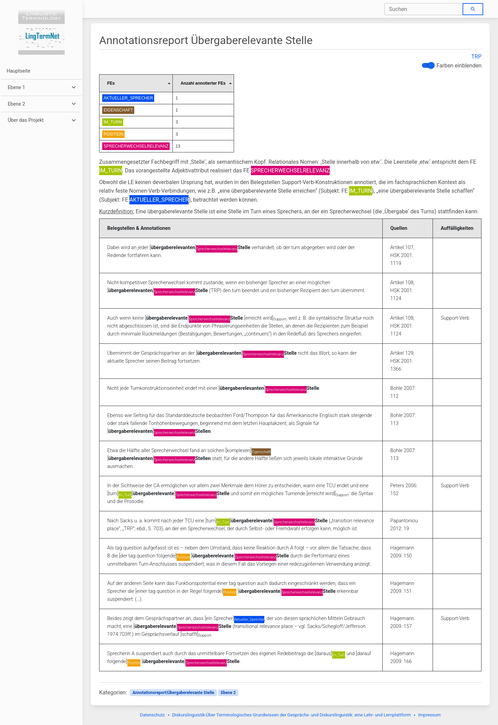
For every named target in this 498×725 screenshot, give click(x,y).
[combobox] (424, 9)
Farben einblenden (458, 65)
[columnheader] (136, 83)
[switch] (427, 65)
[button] (41, 87)
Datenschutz (152, 714)
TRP (476, 56)
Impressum (429, 714)
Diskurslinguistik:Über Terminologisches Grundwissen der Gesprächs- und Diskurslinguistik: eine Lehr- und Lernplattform (291, 714)
